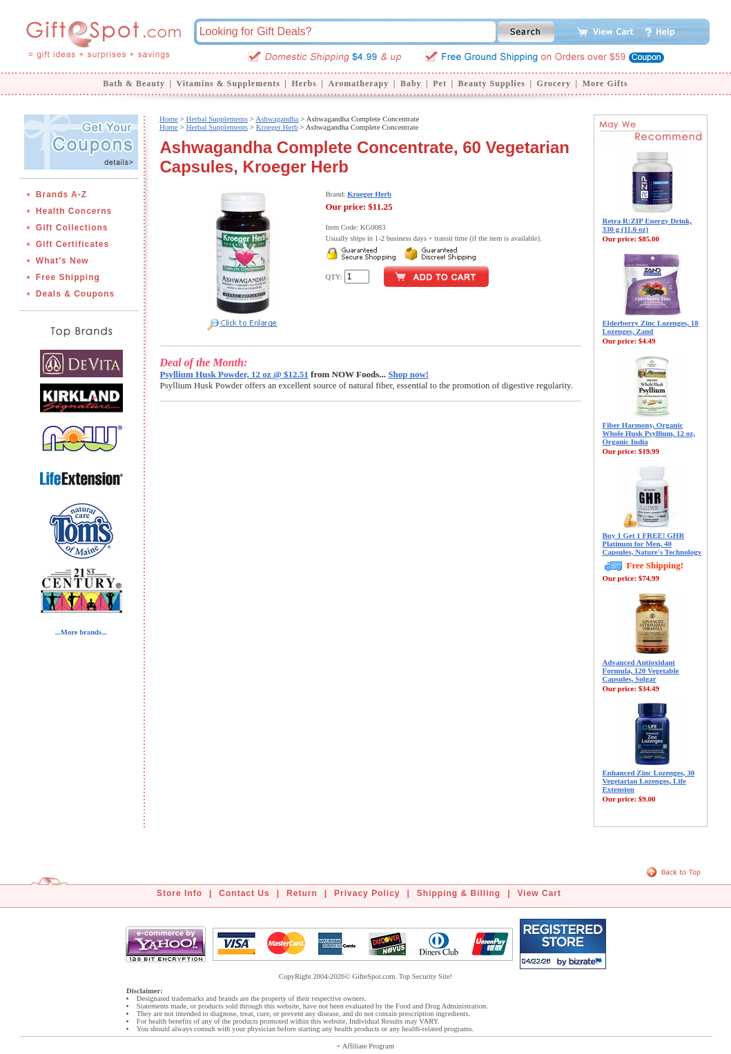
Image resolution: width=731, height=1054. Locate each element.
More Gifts (605, 83)
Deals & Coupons (75, 294)
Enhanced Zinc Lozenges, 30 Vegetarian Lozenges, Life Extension (649, 780)
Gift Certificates (72, 244)
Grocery (554, 83)
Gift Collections (72, 227)
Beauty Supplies (491, 83)
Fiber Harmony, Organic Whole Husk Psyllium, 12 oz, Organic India (649, 433)
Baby (411, 83)
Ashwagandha (276, 119)
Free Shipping (68, 277)
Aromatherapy (358, 83)
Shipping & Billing (458, 893)
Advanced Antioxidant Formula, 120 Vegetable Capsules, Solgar (641, 670)
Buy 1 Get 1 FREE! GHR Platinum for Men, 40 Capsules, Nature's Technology (652, 543)
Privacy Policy (367, 893)
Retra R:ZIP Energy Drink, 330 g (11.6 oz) (647, 225)
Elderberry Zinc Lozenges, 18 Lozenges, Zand (651, 327)
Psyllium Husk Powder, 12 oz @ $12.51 (234, 374)
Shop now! (408, 374)
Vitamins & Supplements (228, 83)
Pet (440, 83)
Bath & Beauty (134, 83)
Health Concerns (74, 211)
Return (302, 893)
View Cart (539, 893)
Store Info (179, 893)
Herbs (303, 83)
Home (168, 119)
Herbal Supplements (217, 119)
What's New (62, 261)
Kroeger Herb (277, 127)
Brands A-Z (61, 194)
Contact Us (244, 893)
